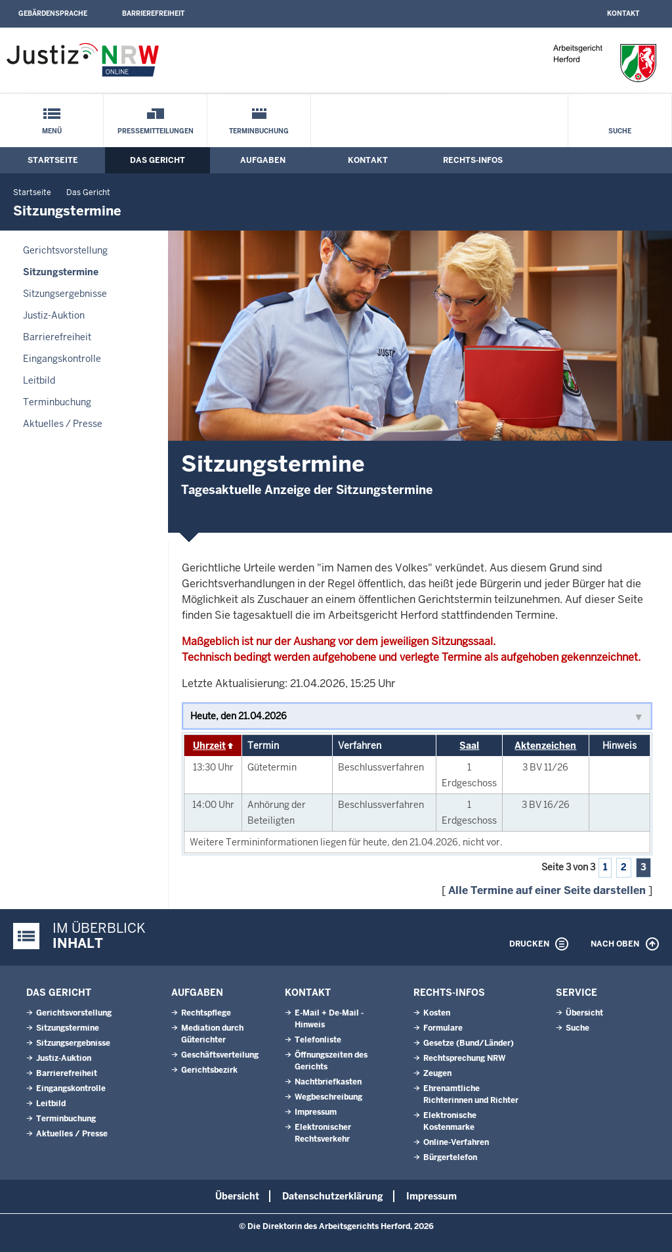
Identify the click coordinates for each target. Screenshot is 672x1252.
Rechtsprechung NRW (464, 1058)
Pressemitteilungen (155, 131)
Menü (52, 131)
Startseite (53, 160)
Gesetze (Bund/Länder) (468, 1043)
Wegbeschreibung (328, 1097)
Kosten (436, 1013)
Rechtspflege (206, 1013)
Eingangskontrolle (62, 359)
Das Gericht (157, 160)
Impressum (316, 1112)
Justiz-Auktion (54, 315)
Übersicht (584, 1013)
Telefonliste (318, 1040)
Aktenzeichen (545, 745)
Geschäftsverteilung (220, 1055)
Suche (619, 131)
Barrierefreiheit (153, 13)
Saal (469, 745)
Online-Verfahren (456, 1142)
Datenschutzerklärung (332, 1196)
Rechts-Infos (473, 160)
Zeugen (437, 1073)
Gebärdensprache (52, 13)
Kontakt (623, 13)
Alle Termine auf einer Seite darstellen (547, 890)
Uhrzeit (209, 745)
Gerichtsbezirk (209, 1070)
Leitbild (39, 380)
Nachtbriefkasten (328, 1082)
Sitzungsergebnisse (65, 294)
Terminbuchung (259, 131)
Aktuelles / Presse (62, 424)
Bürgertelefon (450, 1157)
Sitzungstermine (60, 272)
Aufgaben (262, 160)
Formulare (443, 1028)
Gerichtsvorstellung (65, 250)
